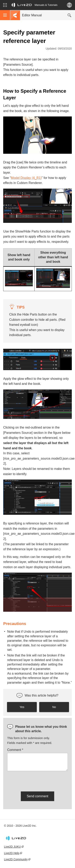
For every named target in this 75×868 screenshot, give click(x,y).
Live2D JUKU (12, 846)
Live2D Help (11, 853)
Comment (15, 750)
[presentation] (37, 780)
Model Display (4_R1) (26, 178)
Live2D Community (16, 859)
